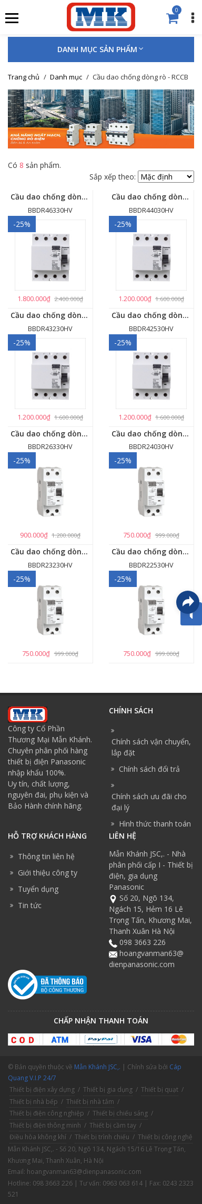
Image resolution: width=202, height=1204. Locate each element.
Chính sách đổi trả (149, 769)
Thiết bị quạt (159, 1089)
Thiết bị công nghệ (165, 1136)
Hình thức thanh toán (155, 824)
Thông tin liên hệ (46, 856)
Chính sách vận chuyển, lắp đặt (151, 747)
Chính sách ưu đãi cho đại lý (149, 801)
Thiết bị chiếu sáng (120, 1113)
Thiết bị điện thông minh (45, 1125)
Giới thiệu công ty (47, 873)
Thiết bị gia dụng (108, 1089)
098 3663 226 (142, 942)
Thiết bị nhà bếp (33, 1101)
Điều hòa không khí (37, 1136)
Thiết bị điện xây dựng (42, 1089)
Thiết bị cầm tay (112, 1125)
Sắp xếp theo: (112, 177)
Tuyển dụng (38, 889)
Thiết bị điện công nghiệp (46, 1113)
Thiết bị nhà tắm (90, 1101)
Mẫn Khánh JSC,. (97, 1066)
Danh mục (66, 77)
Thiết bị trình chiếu (102, 1136)
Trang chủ (23, 77)
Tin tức (30, 905)
